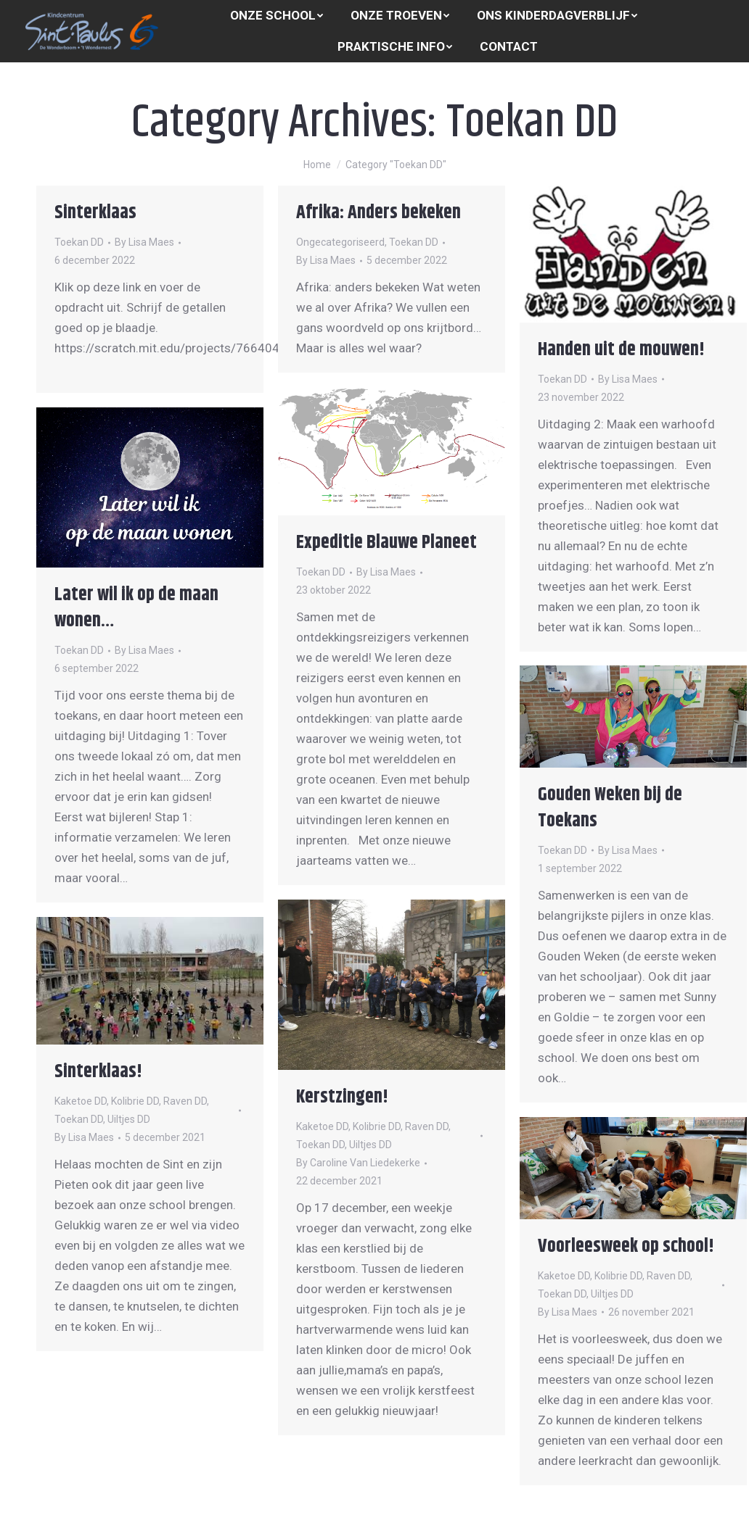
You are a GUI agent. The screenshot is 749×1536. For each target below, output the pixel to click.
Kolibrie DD (377, 1126)
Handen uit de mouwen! (621, 350)
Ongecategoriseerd (340, 242)
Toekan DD (79, 242)
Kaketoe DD (322, 1126)
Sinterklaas (95, 213)
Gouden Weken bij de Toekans (610, 808)
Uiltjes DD (370, 1144)
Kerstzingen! (342, 1097)
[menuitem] (276, 15)
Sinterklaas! (98, 1072)
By (144, 242)
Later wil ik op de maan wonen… (136, 608)
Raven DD (427, 1126)
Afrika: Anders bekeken (378, 213)
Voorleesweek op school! (626, 1246)
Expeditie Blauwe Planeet (386, 542)
